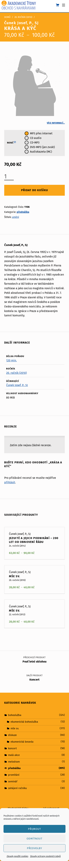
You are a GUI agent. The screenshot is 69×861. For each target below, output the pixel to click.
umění (15, 217)
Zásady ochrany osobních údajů (45, 856)
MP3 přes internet (41, 133)
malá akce (14, 754)
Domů (7, 17)
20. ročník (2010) (23, 17)
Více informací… (56, 123)
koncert (12, 748)
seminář (12, 781)
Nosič (11, 142)
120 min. (11, 360)
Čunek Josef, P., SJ (17, 385)
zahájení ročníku (17, 788)
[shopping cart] (57, 5)
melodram (14, 761)
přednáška (23, 212)
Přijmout (34, 829)
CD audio (35, 138)
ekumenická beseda (22, 741)
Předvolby (34, 848)
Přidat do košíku (34, 190)
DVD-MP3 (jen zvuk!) (42, 147)
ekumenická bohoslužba (24, 721)
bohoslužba (14, 715)
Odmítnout (35, 838)
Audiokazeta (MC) (41, 151)
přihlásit (9, 482)
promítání (13, 774)
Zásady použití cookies (17, 856)
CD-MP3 (34, 142)
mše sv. (15, 728)
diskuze (12, 735)
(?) (15, 142)
